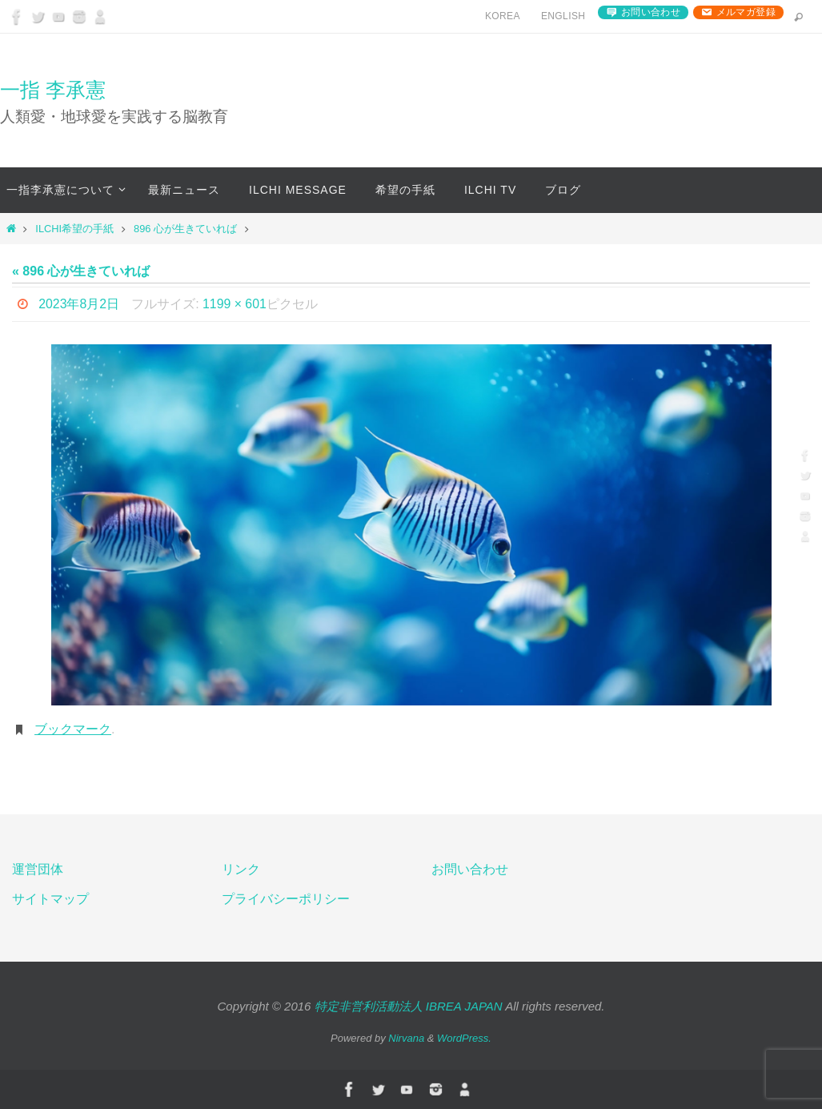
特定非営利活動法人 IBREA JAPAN (409, 1006)
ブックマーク (72, 729)
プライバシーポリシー (286, 899)
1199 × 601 (235, 304)
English (563, 16)
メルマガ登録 (746, 12)
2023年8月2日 (78, 304)
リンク (241, 869)
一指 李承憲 (53, 89)
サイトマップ (50, 899)
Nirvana (406, 1038)
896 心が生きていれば (185, 229)
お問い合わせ (650, 12)
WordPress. (464, 1038)
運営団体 (37, 869)
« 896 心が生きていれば (81, 271)
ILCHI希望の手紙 (74, 229)
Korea (502, 16)
